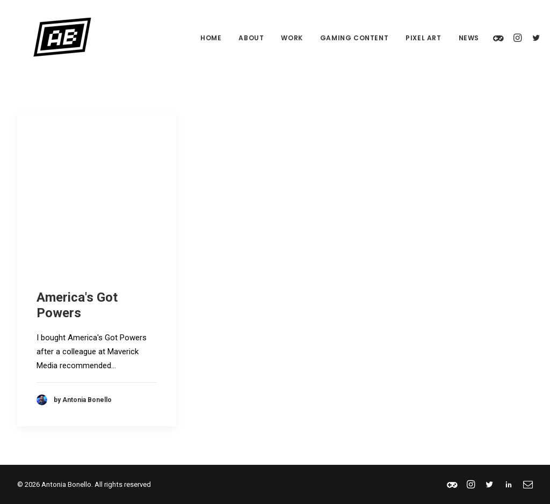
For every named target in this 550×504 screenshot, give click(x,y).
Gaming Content (338, 37)
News (453, 37)
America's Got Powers (77, 305)
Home (194, 37)
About (235, 37)
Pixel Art (407, 37)
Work (275, 37)
